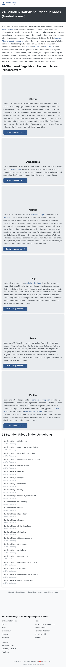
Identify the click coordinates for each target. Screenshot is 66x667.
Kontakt (24, 665)
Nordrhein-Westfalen (42, 631)
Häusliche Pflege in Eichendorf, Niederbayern (20, 562)
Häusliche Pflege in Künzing (13, 520)
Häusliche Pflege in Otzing (13, 490)
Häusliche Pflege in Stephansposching (17, 538)
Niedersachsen (40, 627)
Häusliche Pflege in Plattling (13, 471)
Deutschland (32, 592)
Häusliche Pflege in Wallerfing (14, 484)
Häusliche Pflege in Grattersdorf (15, 544)
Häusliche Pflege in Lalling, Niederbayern (18, 580)
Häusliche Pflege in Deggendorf (15, 477)
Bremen (5, 634)
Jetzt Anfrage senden (15, 132)
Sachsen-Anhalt (8, 645)
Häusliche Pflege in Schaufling (14, 532)
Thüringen (5, 652)
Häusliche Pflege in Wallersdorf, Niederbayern (20, 574)
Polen (27, 47)
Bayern (40, 592)
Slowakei (36, 47)
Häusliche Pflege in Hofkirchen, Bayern (17, 526)
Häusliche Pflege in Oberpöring (15, 502)
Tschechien (48, 47)
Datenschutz (32, 665)
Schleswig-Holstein (9, 649)
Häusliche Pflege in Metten (13, 508)
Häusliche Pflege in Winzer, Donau (16, 465)
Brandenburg (6, 631)
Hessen (37, 621)
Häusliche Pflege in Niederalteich (15, 441)
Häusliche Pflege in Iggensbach (15, 514)
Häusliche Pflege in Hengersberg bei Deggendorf (21, 459)
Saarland (38, 637)
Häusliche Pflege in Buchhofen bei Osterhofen (20, 447)
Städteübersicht (21, 592)
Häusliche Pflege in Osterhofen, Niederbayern (20, 453)
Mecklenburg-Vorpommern (45, 624)
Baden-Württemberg (9, 621)
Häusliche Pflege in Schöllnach (14, 568)
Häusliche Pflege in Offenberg (14, 550)
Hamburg (5, 637)
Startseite (11, 592)
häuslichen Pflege (8, 29)
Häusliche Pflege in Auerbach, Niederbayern (19, 496)
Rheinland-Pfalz (41, 634)
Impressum (40, 665)
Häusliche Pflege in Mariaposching (16, 556)
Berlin (4, 627)
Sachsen (5, 642)
